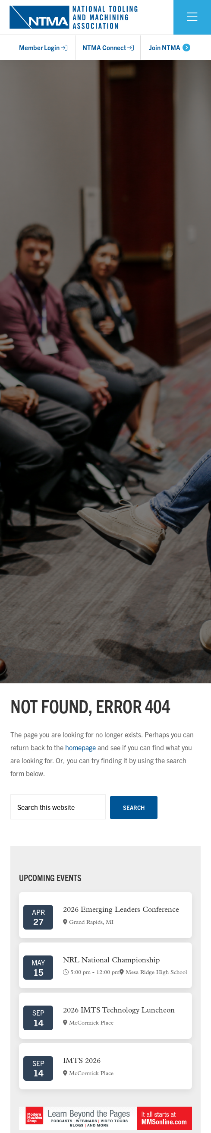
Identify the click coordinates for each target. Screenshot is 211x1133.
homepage (80, 747)
